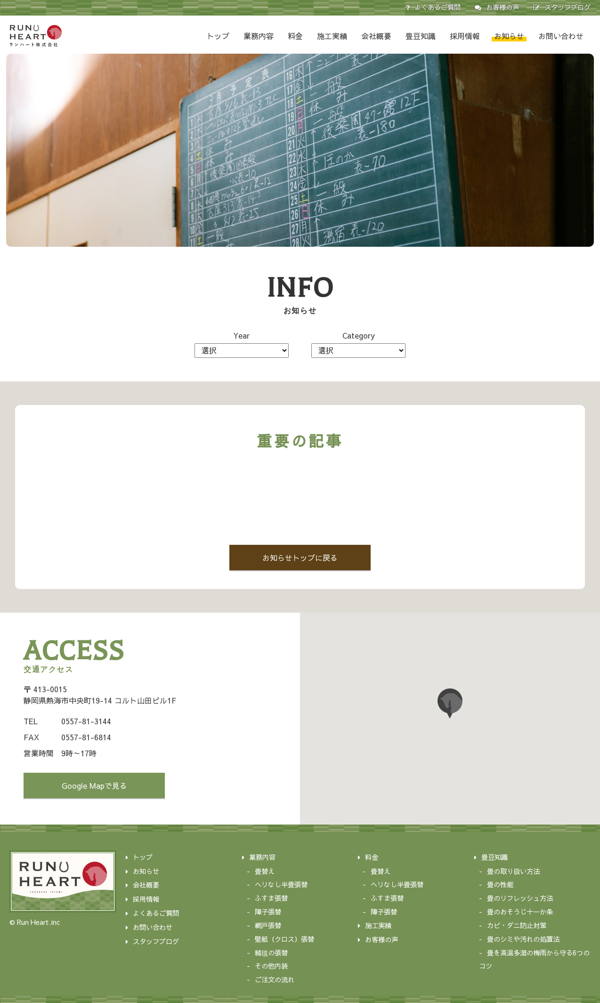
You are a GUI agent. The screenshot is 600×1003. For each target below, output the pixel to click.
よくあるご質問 (437, 7)
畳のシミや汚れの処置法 (523, 939)
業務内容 (258, 36)
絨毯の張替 (271, 952)
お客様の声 (502, 7)
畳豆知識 (420, 36)
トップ (218, 36)
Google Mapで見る (94, 785)
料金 (295, 36)
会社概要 (376, 36)
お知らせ (509, 36)
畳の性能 (500, 884)
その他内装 (271, 966)
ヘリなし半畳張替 (281, 884)
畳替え (265, 871)
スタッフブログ (567, 7)
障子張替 (268, 911)
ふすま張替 (271, 898)
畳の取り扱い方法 (513, 871)
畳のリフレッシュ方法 (520, 898)
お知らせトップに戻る (300, 557)
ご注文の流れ (274, 979)
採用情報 (465, 36)
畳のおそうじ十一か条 (520, 911)
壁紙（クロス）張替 (284, 939)
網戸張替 (268, 925)
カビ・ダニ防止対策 (516, 925)
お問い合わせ (561, 36)
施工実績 (332, 36)
